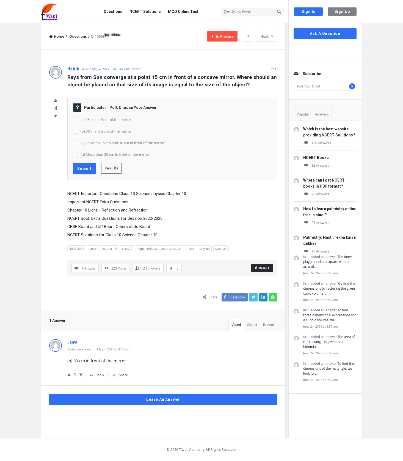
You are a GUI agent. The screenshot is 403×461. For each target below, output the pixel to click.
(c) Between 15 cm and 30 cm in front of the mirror (123, 142)
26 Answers (316, 194)
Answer (262, 267)
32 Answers (316, 165)
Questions (113, 11)
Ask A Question (325, 33)
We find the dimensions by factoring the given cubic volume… (329, 288)
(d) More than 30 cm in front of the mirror (115, 154)
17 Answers (316, 251)
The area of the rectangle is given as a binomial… (329, 341)
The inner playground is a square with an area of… (327, 261)
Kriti (306, 256)
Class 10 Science (129, 69)
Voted (236, 325)
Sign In (309, 11)
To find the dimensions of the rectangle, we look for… (328, 368)
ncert (190, 248)
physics (205, 248)
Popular (303, 114)
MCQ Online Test (183, 11)
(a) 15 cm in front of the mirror (106, 119)
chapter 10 (109, 248)
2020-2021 (76, 248)
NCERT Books (316, 157)
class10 (127, 248)
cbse (93, 248)
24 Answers (316, 222)
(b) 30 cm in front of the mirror (106, 131)
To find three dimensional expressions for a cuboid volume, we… (329, 315)
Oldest (252, 325)
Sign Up (342, 11)
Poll (273, 69)
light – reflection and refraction (159, 248)
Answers (322, 114)
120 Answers (317, 143)
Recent (268, 325)
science (220, 248)
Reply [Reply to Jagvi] (97, 375)
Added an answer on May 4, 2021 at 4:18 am (98, 349)
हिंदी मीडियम (112, 35)
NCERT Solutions (145, 11)
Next (266, 36)
